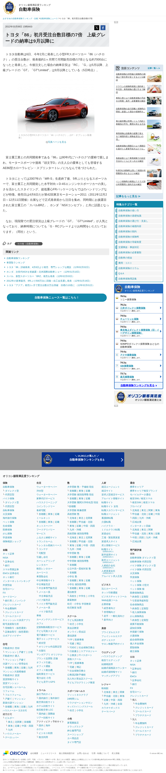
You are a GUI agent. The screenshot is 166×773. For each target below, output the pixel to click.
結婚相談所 (107, 664)
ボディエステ (108, 640)
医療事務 (79, 639)
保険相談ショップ (12, 541)
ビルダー (9, 718)
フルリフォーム (13, 695)
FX (4, 592)
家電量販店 (73, 722)
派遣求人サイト (109, 541)
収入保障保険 (139, 612)
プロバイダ (135, 506)
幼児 (72, 624)
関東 (122, 692)
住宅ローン (8, 589)
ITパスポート (85, 655)
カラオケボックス (110, 707)
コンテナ (43, 549)
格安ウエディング (110, 660)
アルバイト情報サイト (112, 498)
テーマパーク (108, 711)
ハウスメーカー (13, 733)
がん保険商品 (137, 616)
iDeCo (133, 676)
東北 (10, 722)
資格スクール (74, 659)
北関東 (18, 722)
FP (71, 639)
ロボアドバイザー (12, 635)
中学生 (82, 596)
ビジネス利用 (46, 733)
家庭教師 (71, 600)
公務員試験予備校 (76, 674)
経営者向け (109, 608)
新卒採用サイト (109, 555)
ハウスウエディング (111, 656)
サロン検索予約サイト (112, 644)
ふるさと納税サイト (47, 537)
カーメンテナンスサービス (50, 619)
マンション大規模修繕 (14, 671)
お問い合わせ (83, 753)
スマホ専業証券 (11, 569)
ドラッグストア (75, 726)
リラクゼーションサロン (79, 702)
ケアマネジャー (89, 651)
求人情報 (116, 753)
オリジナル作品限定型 (50, 646)
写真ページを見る (57, 142)
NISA (5, 557)
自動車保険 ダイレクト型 (143, 557)
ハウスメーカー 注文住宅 (15, 710)
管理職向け (109, 612)
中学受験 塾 (73, 553)
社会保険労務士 (87, 647)
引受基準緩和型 (140, 600)
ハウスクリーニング (47, 502)
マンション (11, 652)
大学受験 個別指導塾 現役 (80, 494)
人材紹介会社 (108, 566)
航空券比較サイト (46, 702)
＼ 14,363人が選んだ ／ (87, 458)
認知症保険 (135, 628)
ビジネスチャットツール (114, 596)
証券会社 (9, 561)
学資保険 (7, 537)
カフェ (40, 623)
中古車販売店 (43, 584)
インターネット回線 (140, 526)
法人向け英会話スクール (79, 678)
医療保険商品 (137, 592)
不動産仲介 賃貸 (11, 675)
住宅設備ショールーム (14, 687)
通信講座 (71, 635)
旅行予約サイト (45, 694)
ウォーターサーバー (47, 487)
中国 (157, 514)
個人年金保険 (137, 643)
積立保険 (134, 651)
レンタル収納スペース (50, 545)
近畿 (23, 667)
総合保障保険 (137, 639)
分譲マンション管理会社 (15, 663)
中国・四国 (27, 725)
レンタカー (42, 565)
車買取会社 (42, 576)
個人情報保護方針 (67, 753)
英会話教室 (73, 628)
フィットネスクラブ (77, 695)
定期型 (144, 596)
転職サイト (107, 502)
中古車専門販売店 (48, 588)
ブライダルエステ (110, 632)
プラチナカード (143, 715)
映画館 (104, 688)
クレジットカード (12, 604)
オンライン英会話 (76, 631)
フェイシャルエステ (111, 636)
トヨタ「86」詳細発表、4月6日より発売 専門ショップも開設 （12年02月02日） (49, 267)
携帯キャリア (137, 487)
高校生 (73, 596)
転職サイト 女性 (109, 506)
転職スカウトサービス (112, 510)
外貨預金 (7, 585)
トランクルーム (45, 541)
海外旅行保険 (10, 518)
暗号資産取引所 (11, 624)
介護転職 (106, 522)
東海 (16, 667)
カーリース (42, 572)
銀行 (7, 565)
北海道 (73, 518)
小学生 (91, 596)
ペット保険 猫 (137, 589)
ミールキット (43, 518)
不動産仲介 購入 (11, 655)
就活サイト (107, 490)
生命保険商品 (137, 604)
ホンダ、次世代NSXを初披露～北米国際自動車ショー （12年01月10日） (44, 271)
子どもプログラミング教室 (81, 682)
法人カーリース (109, 588)
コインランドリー (46, 506)
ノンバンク (20, 600)
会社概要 (34, 753)
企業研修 (106, 604)
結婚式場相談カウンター (114, 668)
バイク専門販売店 (48, 604)
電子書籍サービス (46, 635)
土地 (30, 652)
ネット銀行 (8, 577)
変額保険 (134, 647)
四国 (134, 518)
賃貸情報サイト (11, 679)
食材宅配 (41, 510)
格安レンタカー (45, 568)
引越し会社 (42, 557)
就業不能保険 (137, 624)
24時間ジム (73, 698)
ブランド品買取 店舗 (47, 658)
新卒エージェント (110, 561)
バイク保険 (8, 498)
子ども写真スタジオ (47, 631)
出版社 (42, 650)
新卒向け (108, 619)
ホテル (40, 729)
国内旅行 (43, 698)
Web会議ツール (109, 600)
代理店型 (9, 494)
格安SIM (136, 502)
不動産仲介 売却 (11, 648)
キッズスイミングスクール (80, 706)
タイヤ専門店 (74, 742)
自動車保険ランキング (18, 258)
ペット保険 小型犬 (139, 585)
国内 (41, 725)
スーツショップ (75, 734)
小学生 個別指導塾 (76, 584)
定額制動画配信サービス (49, 627)
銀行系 (8, 600)
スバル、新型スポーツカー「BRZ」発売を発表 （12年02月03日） (40, 276)
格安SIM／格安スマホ (141, 498)
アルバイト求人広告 (111, 576)
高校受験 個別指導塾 (78, 533)
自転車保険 (8, 510)
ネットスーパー (45, 526)
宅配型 (42, 553)
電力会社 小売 (44, 678)
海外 (48, 725)
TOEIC (73, 647)
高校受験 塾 (73, 514)
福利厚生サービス (46, 674)
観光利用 (43, 737)
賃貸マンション (11, 683)
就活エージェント (110, 487)
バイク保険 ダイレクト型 (143, 565)
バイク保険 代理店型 (140, 569)
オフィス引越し (45, 662)
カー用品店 (73, 738)
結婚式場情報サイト (111, 672)
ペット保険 (8, 522)
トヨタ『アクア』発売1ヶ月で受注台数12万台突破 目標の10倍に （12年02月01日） (51, 285)
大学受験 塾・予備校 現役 (80, 487)
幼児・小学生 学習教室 (79, 604)
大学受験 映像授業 (76, 510)
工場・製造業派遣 (110, 537)
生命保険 (7, 526)
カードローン (10, 596)
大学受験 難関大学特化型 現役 (82, 502)
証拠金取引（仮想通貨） (17, 631)
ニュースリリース (48, 753)
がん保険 (7, 533)
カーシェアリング (46, 561)
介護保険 (134, 635)
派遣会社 (106, 533)
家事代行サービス (46, 498)
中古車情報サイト (46, 580)
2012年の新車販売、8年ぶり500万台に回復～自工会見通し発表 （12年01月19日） (49, 280)
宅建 (72, 643)
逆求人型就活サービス (112, 494)
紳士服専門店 (74, 730)
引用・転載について (100, 753)
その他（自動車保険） (28, 243)
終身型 (135, 596)
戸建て (22, 652)
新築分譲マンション (13, 702)
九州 (30, 667)
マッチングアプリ (110, 675)
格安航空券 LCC (45, 709)
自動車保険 (143, 289)
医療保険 (7, 529)
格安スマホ (149, 502)
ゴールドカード (13, 616)
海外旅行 (54, 698)
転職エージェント (110, 514)
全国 (120, 704)
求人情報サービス (110, 545)
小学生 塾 (72, 576)
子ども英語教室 (75, 620)
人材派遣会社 (108, 572)
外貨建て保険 (137, 631)
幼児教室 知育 (74, 607)
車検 (39, 615)
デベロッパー (12, 737)
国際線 (51, 713)
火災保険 (7, 514)
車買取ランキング (16, 262)
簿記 (78, 643)
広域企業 (136, 522)
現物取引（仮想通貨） (16, 628)
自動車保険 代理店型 (140, 561)
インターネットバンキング (16, 581)
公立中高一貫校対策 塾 (79, 568)
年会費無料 (11, 608)
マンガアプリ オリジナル (49, 654)
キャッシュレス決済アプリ (16, 620)
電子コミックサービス (48, 639)
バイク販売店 (43, 600)
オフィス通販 (43, 666)
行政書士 (74, 651)
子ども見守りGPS (46, 682)
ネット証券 (8, 553)
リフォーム (8, 691)
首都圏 (8, 667)
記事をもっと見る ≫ (128, 196)
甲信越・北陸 (85, 522)
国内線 (42, 713)
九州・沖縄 (75, 529)
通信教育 (71, 592)
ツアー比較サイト (46, 717)
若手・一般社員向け (114, 616)
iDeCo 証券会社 (11, 573)
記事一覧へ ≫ (154, 68)
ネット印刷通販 (109, 592)
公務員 (73, 655)
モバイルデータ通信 (140, 494)
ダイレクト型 (12, 490)
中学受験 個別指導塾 (78, 561)
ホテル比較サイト (46, 706)
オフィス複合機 (45, 670)
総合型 (42, 643)
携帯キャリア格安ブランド (143, 490)
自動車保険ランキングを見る (137, 385)
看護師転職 (107, 518)
